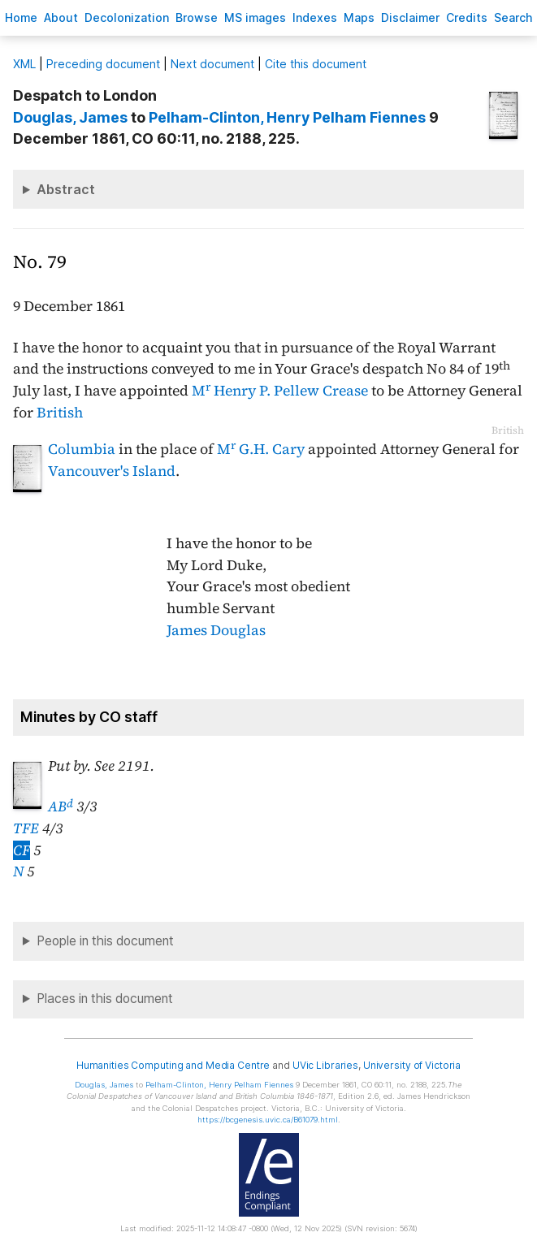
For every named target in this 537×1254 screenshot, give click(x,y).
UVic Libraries (325, 1065)
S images (255, 17)
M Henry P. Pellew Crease (280, 390)
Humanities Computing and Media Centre (173, 1065)
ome (21, 17)
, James (70, 117)
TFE (26, 828)
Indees (314, 17)
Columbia (81, 449)
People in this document (105, 941)
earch (513, 17)
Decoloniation (126, 17)
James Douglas (216, 630)
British (60, 412)
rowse (196, 17)
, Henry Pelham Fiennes (287, 117)
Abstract (66, 189)
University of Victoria (412, 1065)
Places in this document (105, 998)
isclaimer (410, 17)
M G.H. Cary (261, 449)
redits (466, 17)
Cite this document (315, 64)
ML (24, 64)
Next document (212, 64)
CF (21, 850)
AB (60, 806)
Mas (359, 17)
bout (61, 17)
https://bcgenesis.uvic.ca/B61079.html (267, 1119)
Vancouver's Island (111, 471)
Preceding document (103, 64)
